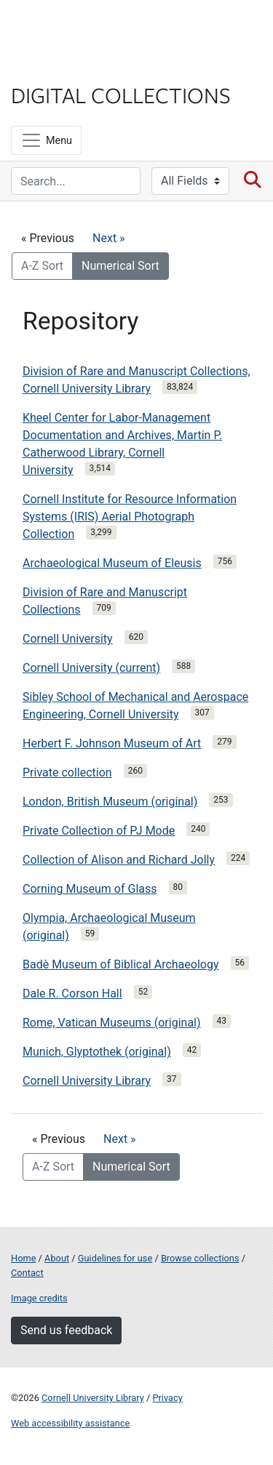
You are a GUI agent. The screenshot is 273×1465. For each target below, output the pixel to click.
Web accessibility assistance (70, 1423)
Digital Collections (121, 94)
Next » (108, 238)
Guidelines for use (115, 1258)
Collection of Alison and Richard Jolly (119, 860)
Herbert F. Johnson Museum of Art (112, 743)
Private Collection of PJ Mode (99, 831)
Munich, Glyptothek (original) (97, 1052)
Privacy (167, 1397)
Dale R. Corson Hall (72, 993)
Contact (27, 1272)
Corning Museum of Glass (90, 889)
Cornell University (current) (91, 668)
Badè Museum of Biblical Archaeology (121, 964)
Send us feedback (66, 1330)
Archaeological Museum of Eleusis (112, 563)
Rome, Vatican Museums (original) (112, 1022)
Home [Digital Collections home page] (23, 1258)
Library (54, 66)
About (56, 1258)
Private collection (67, 772)
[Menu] (46, 140)
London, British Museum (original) (110, 801)
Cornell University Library (87, 1081)
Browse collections (200, 1258)
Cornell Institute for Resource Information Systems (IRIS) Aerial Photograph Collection (130, 516)
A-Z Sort (42, 266)
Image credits (39, 1298)
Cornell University (84, 28)
